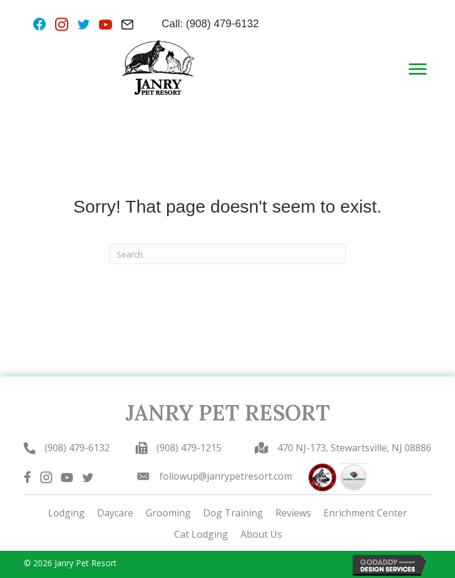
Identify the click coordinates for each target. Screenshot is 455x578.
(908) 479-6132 (77, 447)
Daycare (115, 512)
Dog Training (233, 512)
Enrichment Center (365, 512)
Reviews (293, 512)
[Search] (227, 254)
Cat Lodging (201, 534)
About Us (261, 534)
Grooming (168, 512)
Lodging (66, 512)
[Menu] (417, 69)
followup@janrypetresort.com (225, 476)
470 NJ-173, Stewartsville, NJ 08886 (354, 447)
